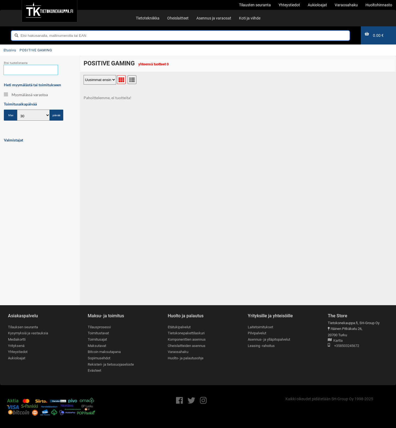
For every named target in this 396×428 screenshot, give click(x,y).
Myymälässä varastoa (26, 94)
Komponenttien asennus (187, 339)
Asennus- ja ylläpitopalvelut (269, 339)
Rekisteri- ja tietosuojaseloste (111, 364)
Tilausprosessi (99, 327)
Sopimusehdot (99, 358)
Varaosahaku (178, 352)
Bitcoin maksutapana (104, 352)
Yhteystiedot (18, 352)
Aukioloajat (16, 358)
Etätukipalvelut (179, 327)
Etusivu (10, 50)
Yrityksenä (16, 346)
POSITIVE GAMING (36, 50)
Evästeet (94, 371)
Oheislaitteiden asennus (186, 346)
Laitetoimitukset (260, 327)
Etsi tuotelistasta (16, 63)
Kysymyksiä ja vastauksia (28, 333)
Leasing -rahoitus (261, 346)
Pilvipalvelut (257, 333)
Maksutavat (97, 346)
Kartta (335, 340)
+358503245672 (343, 346)
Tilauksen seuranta (23, 327)
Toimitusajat (97, 339)
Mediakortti (17, 339)
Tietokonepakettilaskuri (186, 333)
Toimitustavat (98, 333)
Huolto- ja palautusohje (186, 358)
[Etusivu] (49, 11)
